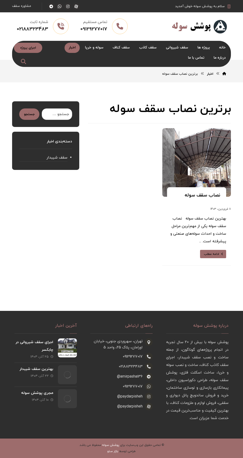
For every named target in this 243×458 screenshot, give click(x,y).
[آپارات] (76, 6)
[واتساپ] (59, 6)
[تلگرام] (51, 6)
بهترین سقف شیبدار (36, 369)
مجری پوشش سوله (37, 393)
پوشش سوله (110, 445)
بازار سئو (112, 451)
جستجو (29, 114)
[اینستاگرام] (68, 6)
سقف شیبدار (57, 157)
